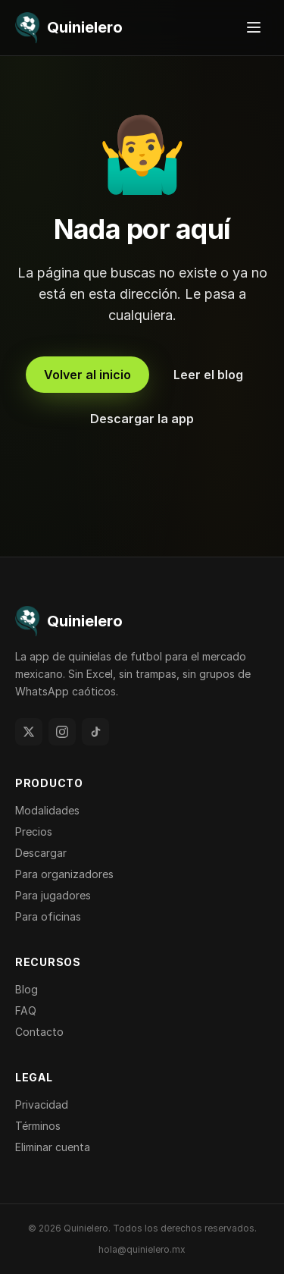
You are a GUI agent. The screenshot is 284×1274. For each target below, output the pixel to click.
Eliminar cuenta (52, 1147)
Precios (33, 831)
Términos (38, 1125)
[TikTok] (95, 731)
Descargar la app (142, 418)
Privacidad (41, 1104)
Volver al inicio (87, 374)
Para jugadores (53, 895)
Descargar (41, 852)
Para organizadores (64, 874)
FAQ (25, 1010)
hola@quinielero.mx (142, 1249)
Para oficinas (48, 916)
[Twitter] (28, 731)
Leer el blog (208, 374)
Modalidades (47, 810)
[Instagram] (62, 731)
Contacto (39, 1031)
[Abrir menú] (254, 27)
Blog (26, 989)
